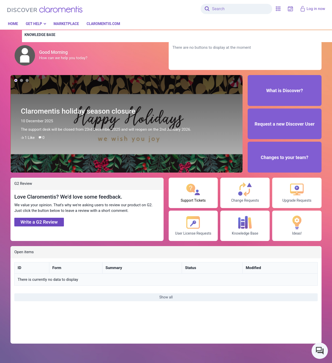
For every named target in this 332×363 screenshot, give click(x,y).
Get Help (34, 24)
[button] (278, 9)
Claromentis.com (103, 24)
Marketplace (66, 24)
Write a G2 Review (39, 222)
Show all (166, 297)
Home (13, 24)
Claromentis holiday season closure (78, 111)
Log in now (312, 8)
